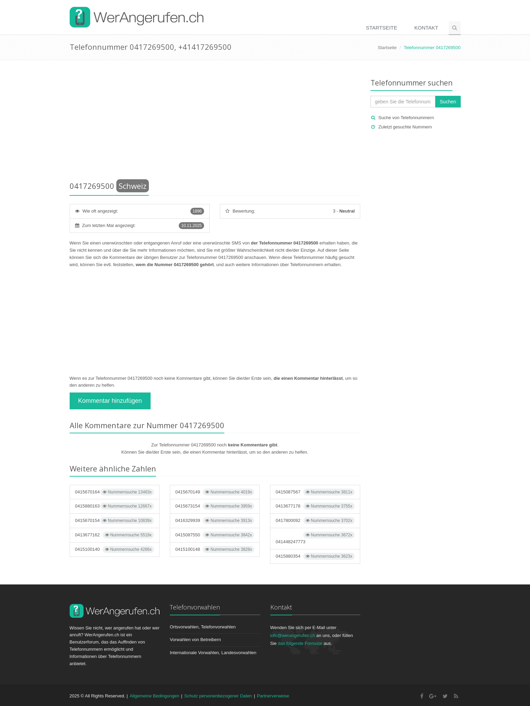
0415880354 (314, 556)
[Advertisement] (215, 122)
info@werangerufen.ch (292, 635)
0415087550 (214, 535)
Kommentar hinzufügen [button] (110, 400)
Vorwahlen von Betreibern (195, 639)
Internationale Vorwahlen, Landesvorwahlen (213, 652)
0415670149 (214, 492)
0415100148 (214, 549)
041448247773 (314, 538)
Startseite (381, 28)
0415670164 (114, 492)
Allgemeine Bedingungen (154, 695)
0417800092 (314, 520)
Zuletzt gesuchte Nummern (405, 126)
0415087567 (314, 492)
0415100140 (114, 549)
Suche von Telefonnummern (406, 117)
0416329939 (214, 520)
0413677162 (114, 535)
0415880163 (114, 506)
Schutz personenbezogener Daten (218, 695)
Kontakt (426, 28)
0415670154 (114, 520)
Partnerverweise (273, 695)
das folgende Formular (300, 643)
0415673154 (214, 506)
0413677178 (314, 506)
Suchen (448, 101)
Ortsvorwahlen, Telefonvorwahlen (203, 626)
